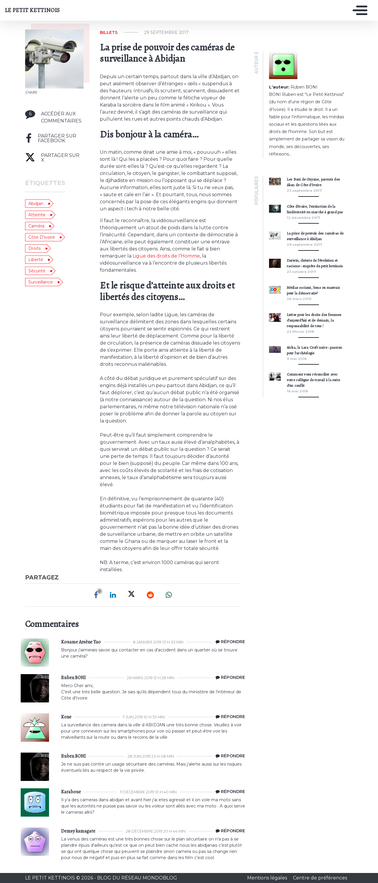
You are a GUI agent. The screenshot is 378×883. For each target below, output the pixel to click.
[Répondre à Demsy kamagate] (229, 831)
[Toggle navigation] (358, 10)
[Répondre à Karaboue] (229, 791)
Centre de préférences (320, 878)
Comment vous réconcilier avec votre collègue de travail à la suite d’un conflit (313, 380)
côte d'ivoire (41, 237)
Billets (109, 32)
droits (34, 248)
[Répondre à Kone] (229, 716)
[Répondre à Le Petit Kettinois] (229, 677)
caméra (36, 226)
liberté (35, 259)
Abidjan (35, 203)
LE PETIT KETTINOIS (32, 10)
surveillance (40, 282)
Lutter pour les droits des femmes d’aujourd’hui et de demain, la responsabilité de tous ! (314, 320)
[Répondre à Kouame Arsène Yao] (229, 642)
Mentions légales (267, 878)
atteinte (36, 214)
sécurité (36, 270)
